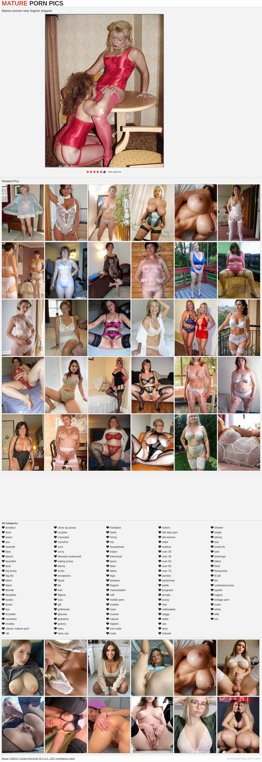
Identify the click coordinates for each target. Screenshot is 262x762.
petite (163, 585)
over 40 (164, 556)
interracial (114, 556)
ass (6, 542)
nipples (112, 623)
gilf (57, 604)
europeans (62, 575)
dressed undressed (67, 556)
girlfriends (62, 609)
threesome (219, 570)
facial (59, 580)
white (216, 609)
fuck (58, 599)
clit (5, 633)
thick (215, 566)
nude (111, 633)
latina (111, 570)
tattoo (216, 561)
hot (110, 542)
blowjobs (9, 594)
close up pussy (65, 527)
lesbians (113, 580)
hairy (59, 628)
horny (111, 537)
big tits (8, 575)
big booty (9, 570)
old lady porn (168, 532)
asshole (8, 546)
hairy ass (61, 633)
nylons (164, 527)
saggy (163, 614)
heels (111, 532)
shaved (164, 633)
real (162, 604)
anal (6, 532)
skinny (216, 537)
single (216, 532)
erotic (59, 570)
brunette (9, 614)
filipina (60, 594)
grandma (61, 619)
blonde (8, 590)
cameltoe (9, 619)
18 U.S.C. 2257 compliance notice (57, 758)
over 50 (164, 561)
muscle (112, 614)
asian (7, 537)
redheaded (166, 609)
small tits (218, 546)
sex (162, 623)
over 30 (164, 551)
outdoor (164, 546)
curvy (59, 551)
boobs (7, 599)
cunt (58, 546)
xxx (214, 619)
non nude (113, 628)
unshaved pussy (222, 585)
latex (111, 566)
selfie (163, 619)
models (112, 604)
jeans (111, 561)
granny (60, 623)
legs (110, 575)
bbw (6, 551)
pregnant (165, 590)
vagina (217, 594)
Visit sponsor (115, 171)
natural (112, 619)
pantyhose (166, 580)
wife (215, 614)
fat (57, 585)
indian (111, 551)
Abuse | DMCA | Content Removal (20, 758)
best (6, 566)
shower (217, 527)
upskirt (217, 590)
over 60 (164, 566)
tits (214, 580)
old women (166, 537)
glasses (60, 614)
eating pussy (63, 561)
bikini (7, 580)
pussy (163, 599)
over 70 (164, 570)
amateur (9, 527)
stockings (218, 556)
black (7, 585)
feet (58, 590)
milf (110, 594)
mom (111, 609)
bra (6, 609)
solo (215, 551)
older (163, 542)
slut (215, 542)
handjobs (113, 527)
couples (60, 532)
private (164, 594)
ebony (59, 566)
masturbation (116, 590)
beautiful (9, 561)
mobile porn (115, 599)
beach (7, 556)
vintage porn (220, 599)
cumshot (61, 542)
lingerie (112, 585)
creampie (61, 537)
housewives (115, 546)
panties (164, 575)
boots (7, 604)
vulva (216, 604)
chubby (8, 623)
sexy (163, 628)
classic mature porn (15, 628)
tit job (216, 575)
